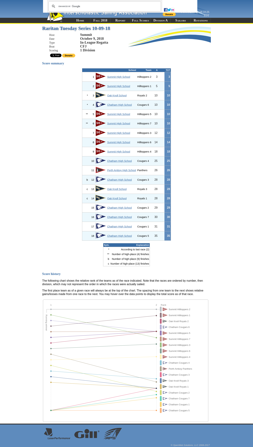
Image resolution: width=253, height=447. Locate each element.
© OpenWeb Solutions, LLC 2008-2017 (190, 445)
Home (80, 20)
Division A (160, 20)
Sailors (180, 20)
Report (120, 20)
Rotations (201, 20)
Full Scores (140, 20)
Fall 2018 (100, 20)
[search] (104, 6)
